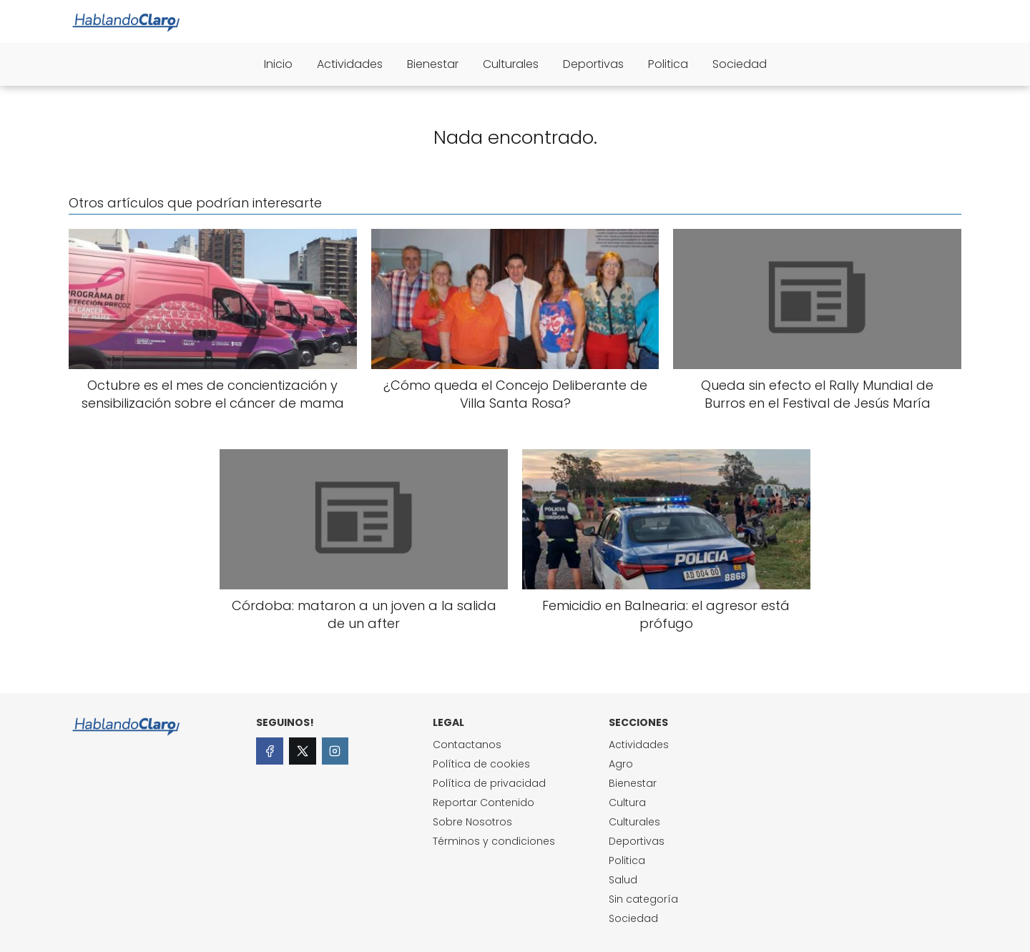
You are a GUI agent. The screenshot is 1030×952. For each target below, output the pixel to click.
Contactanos (467, 744)
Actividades (350, 64)
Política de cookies (481, 764)
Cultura (627, 802)
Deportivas (593, 64)
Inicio (278, 64)
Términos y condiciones (494, 841)
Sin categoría (643, 899)
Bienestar (432, 64)
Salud (623, 880)
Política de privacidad (489, 783)
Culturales (511, 64)
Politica (668, 64)
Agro (621, 764)
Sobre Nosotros (472, 822)
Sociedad (739, 64)
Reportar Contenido (483, 802)
